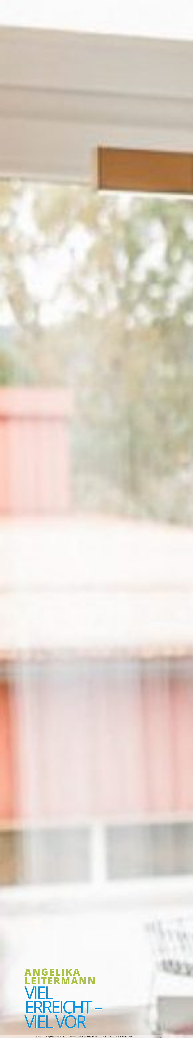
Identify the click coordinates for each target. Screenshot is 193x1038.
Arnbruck (107, 1036)
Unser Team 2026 (124, 1036)
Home (38, 1036)
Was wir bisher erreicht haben (83, 1036)
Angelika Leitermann (60, 976)
